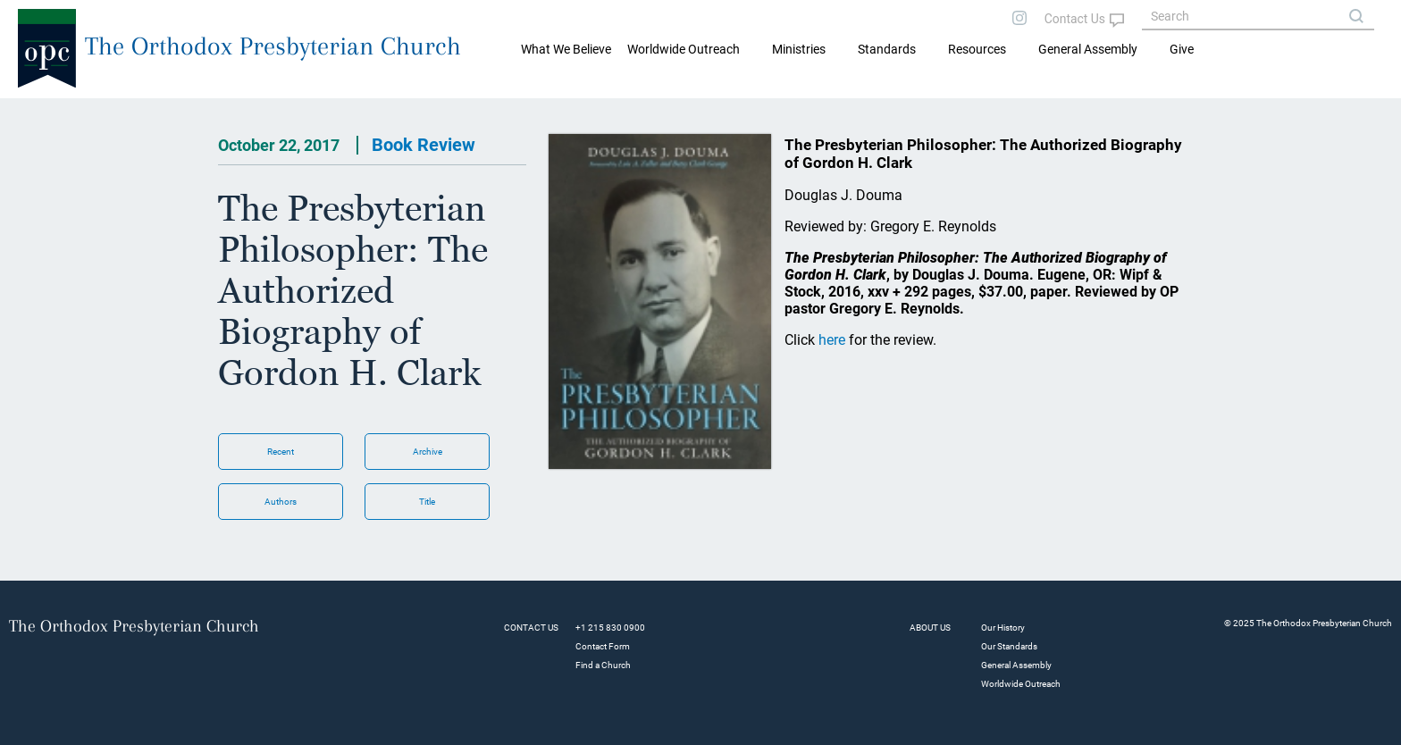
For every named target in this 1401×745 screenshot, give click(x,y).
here (831, 339)
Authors (280, 501)
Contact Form (602, 646)
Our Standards (1009, 646)
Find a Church (603, 665)
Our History (1003, 627)
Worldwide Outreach (1021, 684)
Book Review (423, 144)
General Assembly (1087, 49)
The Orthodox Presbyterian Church (273, 46)
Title (427, 501)
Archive (427, 451)
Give (1182, 49)
